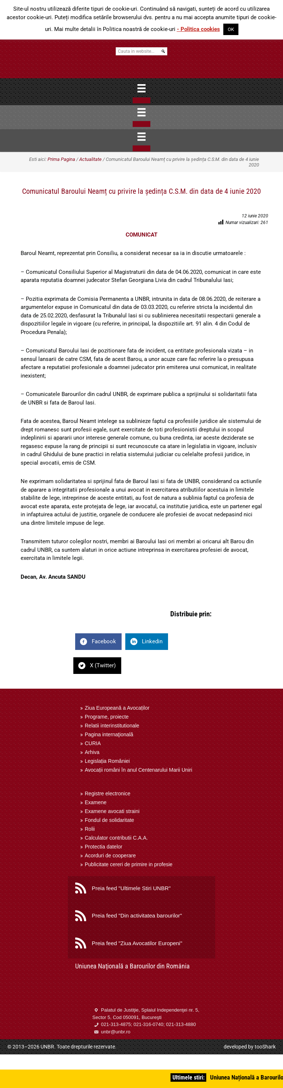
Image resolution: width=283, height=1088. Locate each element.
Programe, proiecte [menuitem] (107, 717)
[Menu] (141, 88)
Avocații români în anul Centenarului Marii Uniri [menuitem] (138, 770)
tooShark (265, 1047)
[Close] (141, 100)
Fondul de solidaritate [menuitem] (109, 820)
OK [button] (231, 29)
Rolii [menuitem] (90, 829)
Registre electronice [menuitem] (107, 793)
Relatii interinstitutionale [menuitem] (112, 726)
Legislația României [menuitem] (107, 761)
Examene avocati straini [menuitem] (112, 811)
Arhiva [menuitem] (92, 752)
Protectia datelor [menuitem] (103, 847)
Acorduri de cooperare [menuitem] (110, 855)
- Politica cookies (198, 29)
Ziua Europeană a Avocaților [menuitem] (117, 708)
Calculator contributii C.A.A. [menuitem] (116, 838)
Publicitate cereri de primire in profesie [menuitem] (128, 864)
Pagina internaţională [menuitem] (109, 734)
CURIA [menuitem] (93, 743)
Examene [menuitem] (95, 802)
